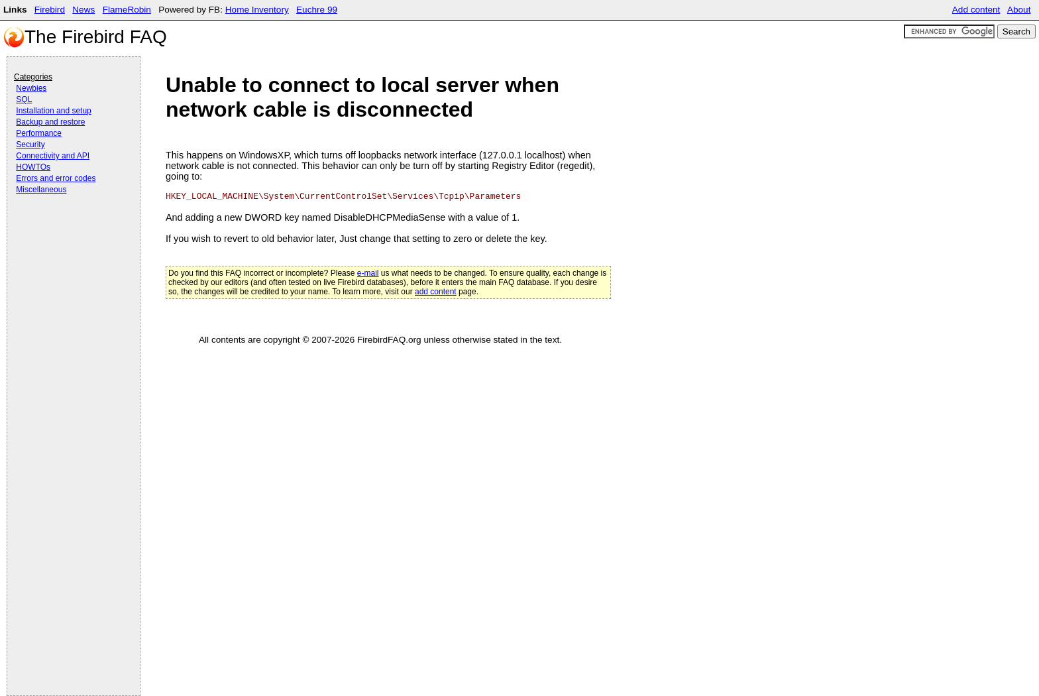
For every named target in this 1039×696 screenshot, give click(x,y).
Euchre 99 (316, 10)
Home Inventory (257, 10)
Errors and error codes (55, 178)
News (83, 10)
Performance (39, 133)
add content (436, 291)
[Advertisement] (67, 233)
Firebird (49, 10)
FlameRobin (127, 10)
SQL (24, 99)
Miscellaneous (41, 189)
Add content (976, 10)
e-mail (368, 273)
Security (30, 144)
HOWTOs (33, 167)
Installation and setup (53, 110)
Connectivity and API (52, 155)
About (1019, 10)
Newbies (31, 88)
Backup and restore (50, 122)
